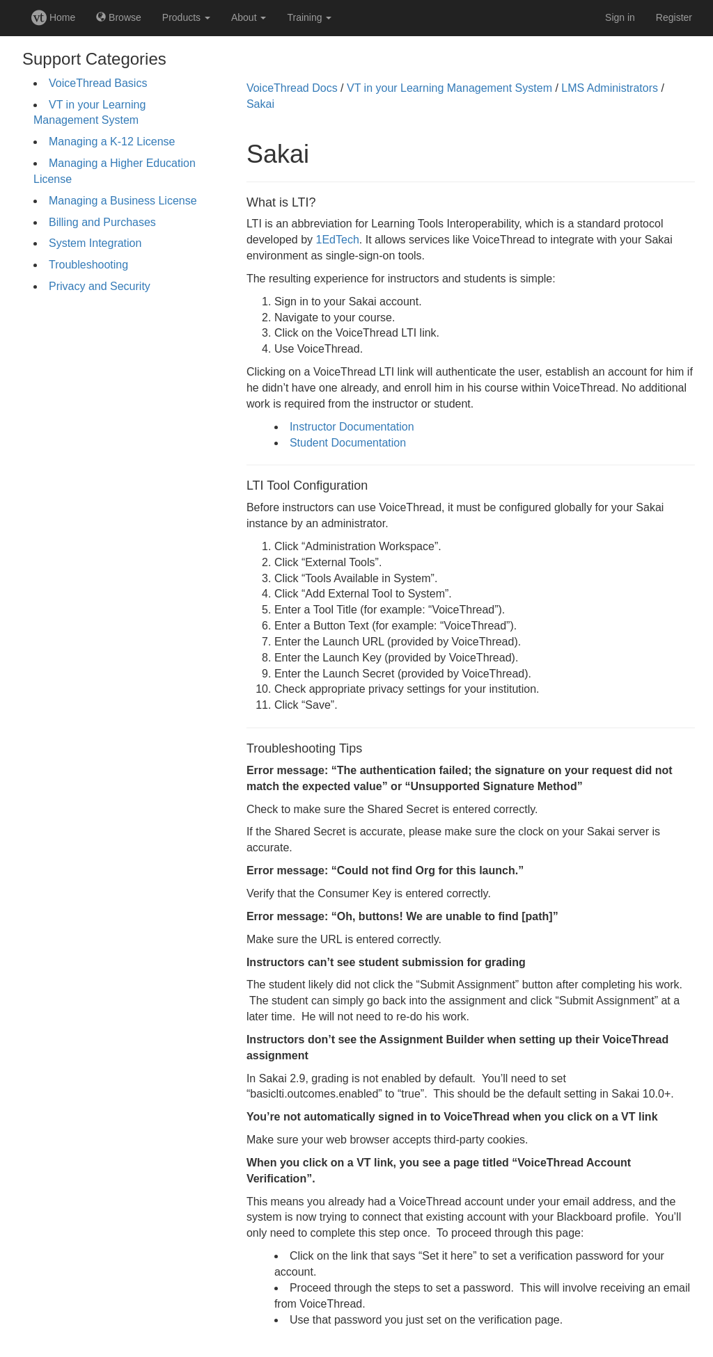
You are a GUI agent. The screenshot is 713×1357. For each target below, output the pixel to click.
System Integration (95, 243)
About (248, 17)
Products (186, 17)
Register (674, 17)
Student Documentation (348, 443)
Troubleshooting (88, 265)
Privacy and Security (99, 286)
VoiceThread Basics (98, 83)
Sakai (260, 104)
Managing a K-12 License (112, 141)
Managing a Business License (123, 201)
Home (53, 17)
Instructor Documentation (352, 427)
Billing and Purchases (102, 222)
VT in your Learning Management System (449, 88)
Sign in (620, 17)
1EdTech (337, 240)
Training (309, 17)
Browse (118, 17)
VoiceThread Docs (292, 88)
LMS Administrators (609, 88)
